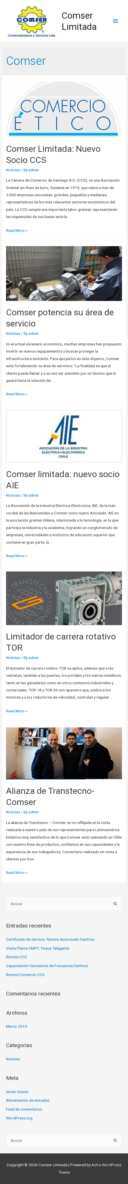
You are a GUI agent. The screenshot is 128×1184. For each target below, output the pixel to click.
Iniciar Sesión (17, 1091)
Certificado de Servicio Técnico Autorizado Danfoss (50, 939)
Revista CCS (16, 956)
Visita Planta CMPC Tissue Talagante (37, 948)
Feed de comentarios (24, 1109)
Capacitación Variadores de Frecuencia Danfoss (47, 965)
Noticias (13, 170)
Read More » (16, 230)
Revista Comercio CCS (25, 974)
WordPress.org (19, 1118)
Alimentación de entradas (27, 1100)
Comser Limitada (79, 21)
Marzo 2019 (16, 1026)
